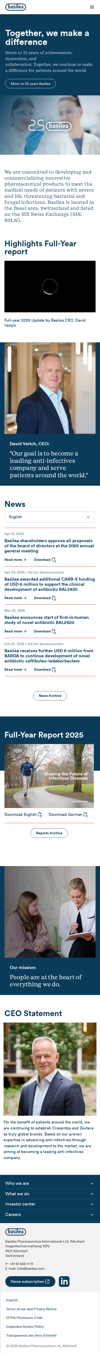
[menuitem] (17, 1183)
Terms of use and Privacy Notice (31, 1309)
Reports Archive (49, 833)
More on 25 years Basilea (30, 83)
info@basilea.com (31, 1268)
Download (42, 559)
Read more (13, 559)
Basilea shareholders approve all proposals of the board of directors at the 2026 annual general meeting (49, 546)
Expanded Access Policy (25, 1326)
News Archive (50, 695)
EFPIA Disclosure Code (24, 1317)
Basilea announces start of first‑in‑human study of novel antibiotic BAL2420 (46, 619)
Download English (20, 814)
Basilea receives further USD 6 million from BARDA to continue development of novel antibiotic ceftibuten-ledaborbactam (48, 656)
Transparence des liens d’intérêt (31, 1335)
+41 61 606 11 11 (21, 1264)
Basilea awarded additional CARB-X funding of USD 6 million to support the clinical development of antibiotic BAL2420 (49, 584)
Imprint (12, 1300)
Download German (65, 814)
